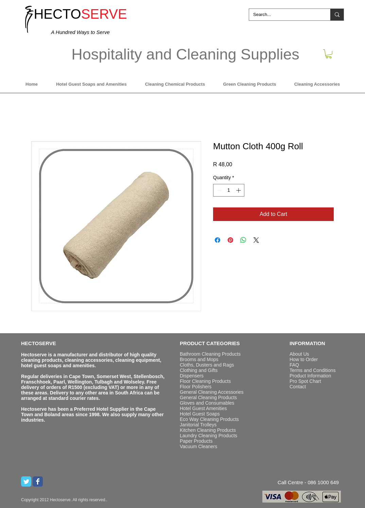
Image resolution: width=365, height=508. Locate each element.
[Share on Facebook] (217, 240)
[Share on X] (256, 240)
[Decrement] (218, 190)
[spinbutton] (229, 190)
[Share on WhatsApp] (243, 240)
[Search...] (284, 14)
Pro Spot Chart (305, 381)
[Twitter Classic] (26, 481)
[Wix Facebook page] (38, 481)
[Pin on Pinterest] (230, 240)
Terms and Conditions (312, 370)
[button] (328, 53)
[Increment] (239, 190)
